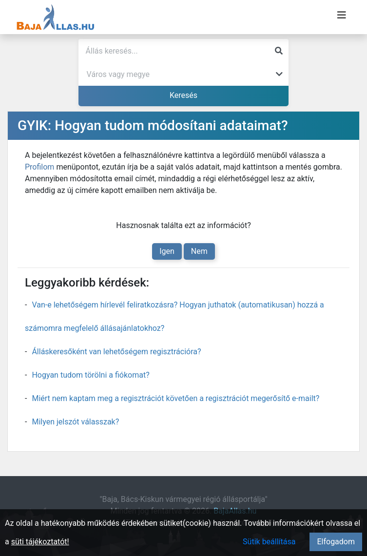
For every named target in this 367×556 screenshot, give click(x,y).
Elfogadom (336, 541)
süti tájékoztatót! (40, 541)
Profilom (39, 167)
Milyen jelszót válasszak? (75, 421)
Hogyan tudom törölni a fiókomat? (90, 375)
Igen (166, 251)
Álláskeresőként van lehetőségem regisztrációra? (116, 351)
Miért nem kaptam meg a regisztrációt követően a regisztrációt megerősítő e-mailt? (175, 398)
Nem (199, 251)
